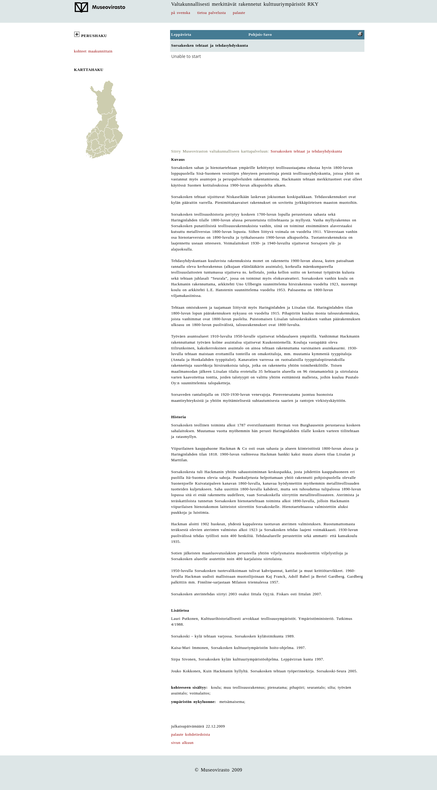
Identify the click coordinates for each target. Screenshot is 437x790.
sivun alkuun (182, 743)
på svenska (180, 13)
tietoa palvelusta (211, 13)
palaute (239, 13)
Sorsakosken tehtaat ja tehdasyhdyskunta (306, 151)
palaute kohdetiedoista (190, 734)
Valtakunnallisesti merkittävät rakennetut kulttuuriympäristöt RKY (245, 4)
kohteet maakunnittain (93, 51)
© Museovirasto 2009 (218, 769)
